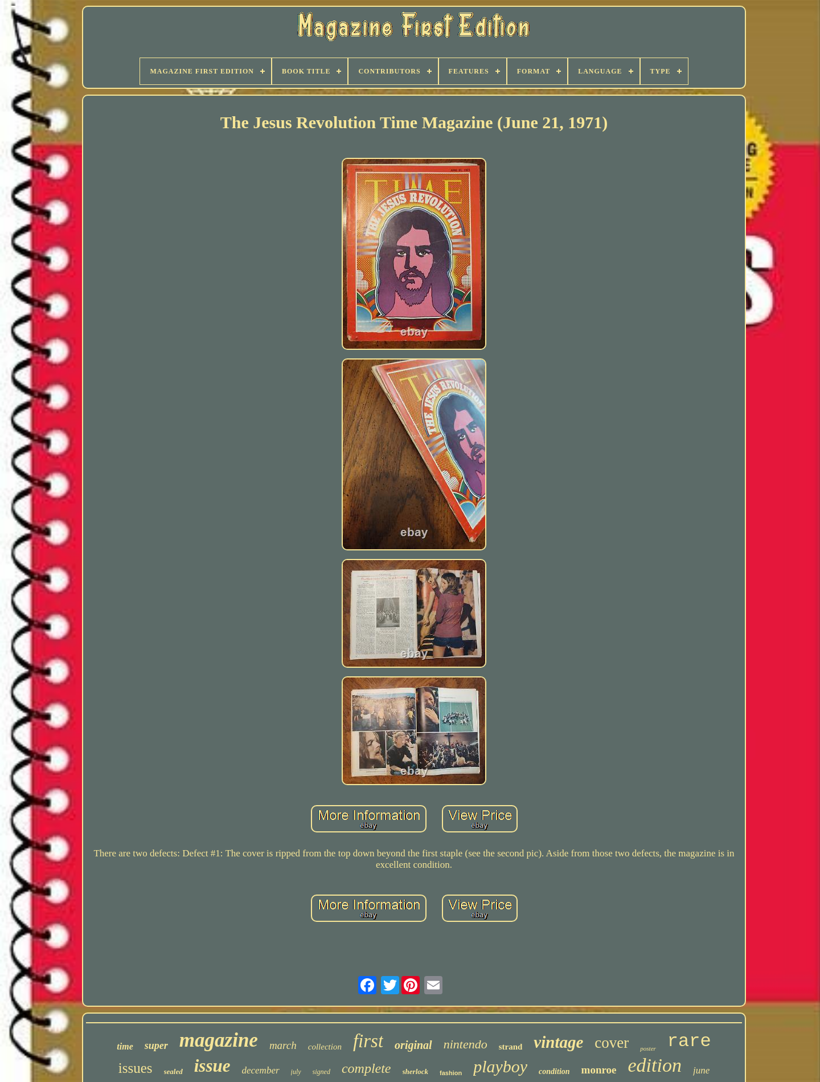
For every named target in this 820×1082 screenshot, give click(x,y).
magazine (218, 1040)
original (413, 1045)
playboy (500, 1066)
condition (554, 1071)
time (125, 1046)
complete (366, 1068)
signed (321, 1072)
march (283, 1045)
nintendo (465, 1044)
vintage (558, 1042)
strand (511, 1046)
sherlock (416, 1071)
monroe (599, 1070)
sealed (173, 1071)
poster (648, 1048)
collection (325, 1046)
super (156, 1045)
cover (611, 1042)
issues (135, 1068)
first (368, 1041)
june (701, 1070)
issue (212, 1066)
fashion (451, 1072)
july (296, 1072)
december (260, 1070)
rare (689, 1041)
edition (655, 1065)
